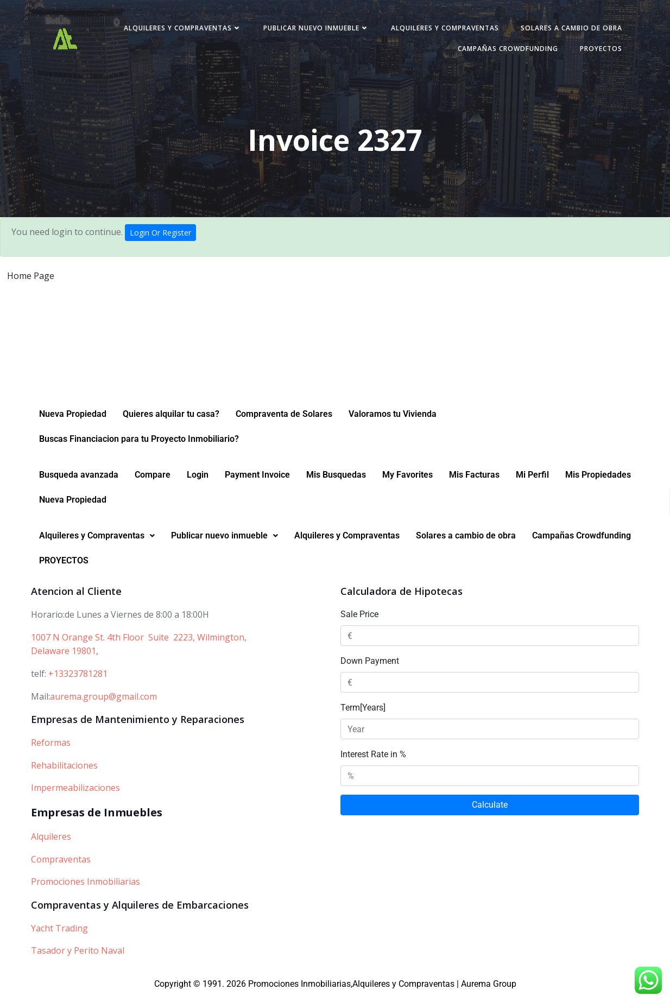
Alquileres (51, 843)
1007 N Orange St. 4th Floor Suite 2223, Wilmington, (138, 644)
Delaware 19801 (63, 657)
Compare (152, 481)
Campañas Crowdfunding (504, 49)
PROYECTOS (598, 49)
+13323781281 (78, 680)
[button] (97, 542)
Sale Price (359, 621)
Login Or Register (160, 235)
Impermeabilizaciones (75, 794)
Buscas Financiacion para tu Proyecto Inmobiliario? (139, 445)
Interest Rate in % (373, 761)
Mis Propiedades (598, 481)
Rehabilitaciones (64, 771)
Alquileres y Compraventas (179, 29)
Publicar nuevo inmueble (313, 29)
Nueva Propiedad (72, 420)
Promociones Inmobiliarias (85, 888)
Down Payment (369, 667)
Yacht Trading (59, 934)
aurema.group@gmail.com (103, 702)
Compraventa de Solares (284, 420)
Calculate (490, 811)
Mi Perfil (532, 481)
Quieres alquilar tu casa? (171, 420)
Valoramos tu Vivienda (393, 420)
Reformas (51, 749)
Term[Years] (362, 714)
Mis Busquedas (336, 481)
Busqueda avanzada (78, 481)
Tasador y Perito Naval (77, 957)
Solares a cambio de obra (568, 29)
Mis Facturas (474, 481)
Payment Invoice (257, 481)
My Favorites (407, 481)
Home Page (30, 278)
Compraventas (61, 865)
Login (197, 481)
